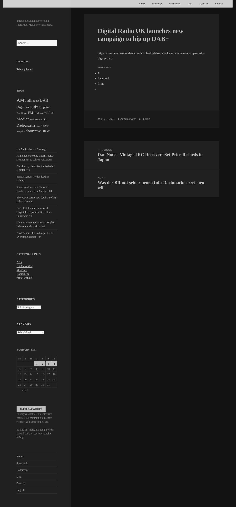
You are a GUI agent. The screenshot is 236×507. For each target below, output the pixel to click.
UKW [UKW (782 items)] (45, 131)
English (219, 3)
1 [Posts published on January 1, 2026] (37, 363)
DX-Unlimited (24, 266)
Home (142, 3)
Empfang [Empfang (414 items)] (44, 107)
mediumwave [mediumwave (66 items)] (36, 119)
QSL (190, 3)
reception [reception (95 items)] (21, 131)
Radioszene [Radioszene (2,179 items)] (26, 125)
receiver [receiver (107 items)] (44, 125)
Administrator (128, 119)
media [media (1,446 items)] (48, 113)
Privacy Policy (25, 69)
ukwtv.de (22, 270)
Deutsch (204, 3)
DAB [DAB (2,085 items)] (44, 100)
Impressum (23, 61)
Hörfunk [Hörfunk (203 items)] (38, 113)
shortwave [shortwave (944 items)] (33, 131)
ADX (19, 262)
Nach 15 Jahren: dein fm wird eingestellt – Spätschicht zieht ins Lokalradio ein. (34, 212)
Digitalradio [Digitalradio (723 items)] (25, 107)
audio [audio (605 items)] (28, 100)
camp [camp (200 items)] (36, 100)
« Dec (25, 390)
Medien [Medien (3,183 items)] (23, 119)
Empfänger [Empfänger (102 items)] (22, 113)
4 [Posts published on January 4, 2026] (54, 363)
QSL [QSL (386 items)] (46, 119)
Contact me (174, 3)
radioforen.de (24, 277)
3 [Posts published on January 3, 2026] (48, 363)
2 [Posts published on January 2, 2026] (42, 363)
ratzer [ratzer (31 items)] (38, 126)
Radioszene (23, 273)
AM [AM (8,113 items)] (20, 100)
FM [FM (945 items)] (30, 113)
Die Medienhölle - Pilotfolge (32, 149)
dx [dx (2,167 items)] (36, 107)
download (157, 3)
